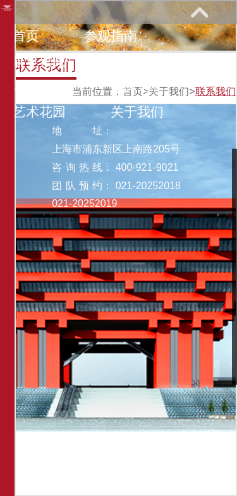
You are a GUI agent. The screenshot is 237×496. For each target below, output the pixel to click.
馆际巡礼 (137, 86)
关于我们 (137, 111)
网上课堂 (39, 86)
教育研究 (137, 61)
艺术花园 (39, 111)
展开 (199, 12)
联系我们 (215, 91)
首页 (26, 35)
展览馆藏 (39, 61)
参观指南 (110, 35)
